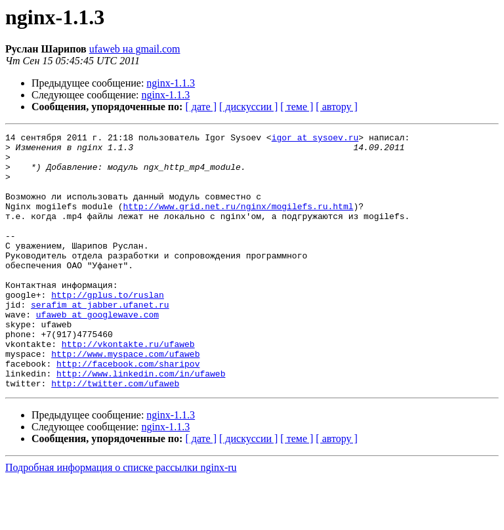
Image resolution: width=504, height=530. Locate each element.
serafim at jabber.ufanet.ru (100, 340)
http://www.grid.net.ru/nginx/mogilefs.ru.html (238, 222)
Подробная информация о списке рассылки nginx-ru (121, 518)
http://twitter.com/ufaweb (115, 434)
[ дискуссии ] (248, 106)
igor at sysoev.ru (315, 139)
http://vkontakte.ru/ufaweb (128, 387)
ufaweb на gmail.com (134, 48)
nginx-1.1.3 (170, 83)
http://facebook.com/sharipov (128, 411)
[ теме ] (296, 106)
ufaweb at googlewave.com (97, 351)
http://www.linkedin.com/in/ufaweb (140, 422)
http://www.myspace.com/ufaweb (125, 399)
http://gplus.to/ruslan (107, 328)
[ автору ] (336, 106)
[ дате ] (201, 106)
